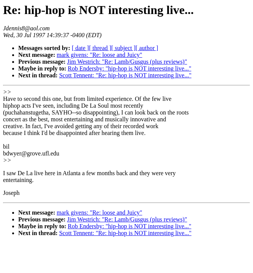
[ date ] (80, 48)
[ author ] (147, 48)
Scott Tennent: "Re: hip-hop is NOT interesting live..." (125, 75)
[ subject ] (123, 48)
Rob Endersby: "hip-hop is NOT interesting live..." (129, 68)
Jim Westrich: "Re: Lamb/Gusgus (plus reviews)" (127, 61)
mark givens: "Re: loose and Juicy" (99, 55)
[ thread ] (100, 48)
